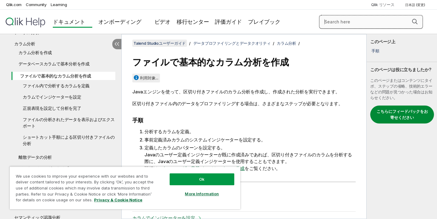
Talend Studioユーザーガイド (160, 43)
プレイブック (264, 22)
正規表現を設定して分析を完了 (52, 108)
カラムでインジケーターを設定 (52, 96)
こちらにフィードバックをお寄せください (402, 114)
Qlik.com (14, 4)
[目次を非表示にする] (116, 44)
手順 (375, 50)
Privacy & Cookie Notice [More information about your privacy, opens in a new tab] (118, 199)
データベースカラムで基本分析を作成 (54, 63)
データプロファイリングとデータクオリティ (232, 43)
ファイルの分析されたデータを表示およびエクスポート (69, 122)
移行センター (193, 22)
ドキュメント (69, 22)
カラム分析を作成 (35, 52)
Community (36, 4)
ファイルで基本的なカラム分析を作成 (55, 75)
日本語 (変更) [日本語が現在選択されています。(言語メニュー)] (415, 5)
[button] (414, 22)
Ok (202, 179)
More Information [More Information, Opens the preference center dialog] (202, 193)
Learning (59, 4)
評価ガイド (228, 22)
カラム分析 (24, 43)
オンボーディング (119, 22)
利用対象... (149, 77)
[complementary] (402, 126)
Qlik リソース (383, 4)
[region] (125, 187)
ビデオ (162, 22)
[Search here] (371, 22)
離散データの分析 (35, 157)
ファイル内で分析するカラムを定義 (56, 85)
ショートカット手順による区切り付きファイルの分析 (69, 140)
